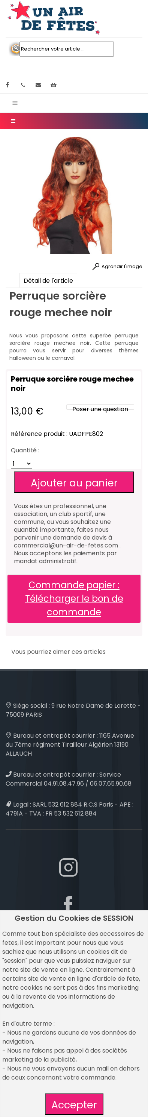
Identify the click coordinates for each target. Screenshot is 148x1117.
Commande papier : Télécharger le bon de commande (74, 598)
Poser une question (100, 409)
